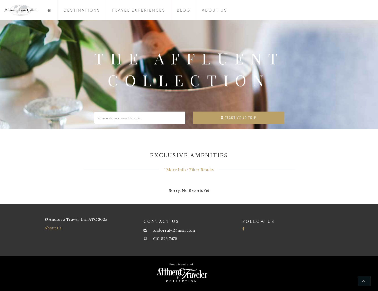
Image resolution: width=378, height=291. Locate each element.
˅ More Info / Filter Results (189, 170)
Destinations (81, 10)
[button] (364, 281)
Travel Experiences (138, 10)
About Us (214, 10)
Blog (183, 10)
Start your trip (238, 118)
